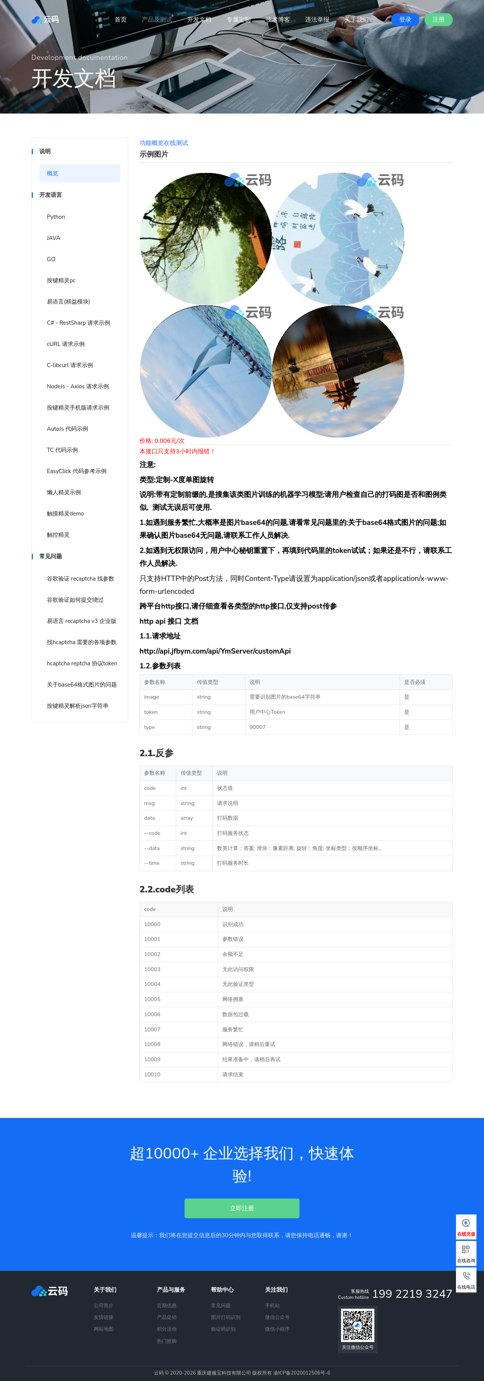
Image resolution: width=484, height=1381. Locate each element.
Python (56, 217)
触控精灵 (58, 535)
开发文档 (199, 20)
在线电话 (466, 1281)
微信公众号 (277, 1317)
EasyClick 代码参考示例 (77, 471)
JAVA (53, 238)
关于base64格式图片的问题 (82, 684)
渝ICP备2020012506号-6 (301, 1373)
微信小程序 (277, 1329)
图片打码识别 (225, 1317)
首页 (121, 20)
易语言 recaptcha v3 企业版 (81, 621)
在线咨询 (466, 1255)
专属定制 (238, 20)
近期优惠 (167, 1305)
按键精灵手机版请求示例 (78, 407)
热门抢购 (167, 1341)
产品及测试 (157, 20)
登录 (405, 20)
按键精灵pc (61, 280)
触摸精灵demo (65, 513)
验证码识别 (223, 1329)
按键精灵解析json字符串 (78, 706)
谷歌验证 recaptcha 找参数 (80, 578)
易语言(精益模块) (68, 301)
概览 (52, 173)
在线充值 (466, 1228)
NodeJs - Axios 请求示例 (78, 386)
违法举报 (317, 20)
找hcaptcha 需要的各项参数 (81, 642)
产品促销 (167, 1317)
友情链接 (103, 1317)
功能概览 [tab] (152, 143)
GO (51, 259)
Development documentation (79, 57)
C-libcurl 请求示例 (70, 365)
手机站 (272, 1305)
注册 (439, 20)
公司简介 (103, 1305)
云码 (45, 19)
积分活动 (167, 1329)
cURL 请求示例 (66, 344)
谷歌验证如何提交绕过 (75, 600)
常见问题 (221, 1305)
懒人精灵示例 (64, 492)
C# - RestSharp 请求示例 (78, 323)
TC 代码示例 (62, 450)
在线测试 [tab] (176, 143)
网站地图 (103, 1329)
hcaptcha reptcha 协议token (82, 663)
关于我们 (356, 20)
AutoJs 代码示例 (67, 429)
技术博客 (278, 20)
